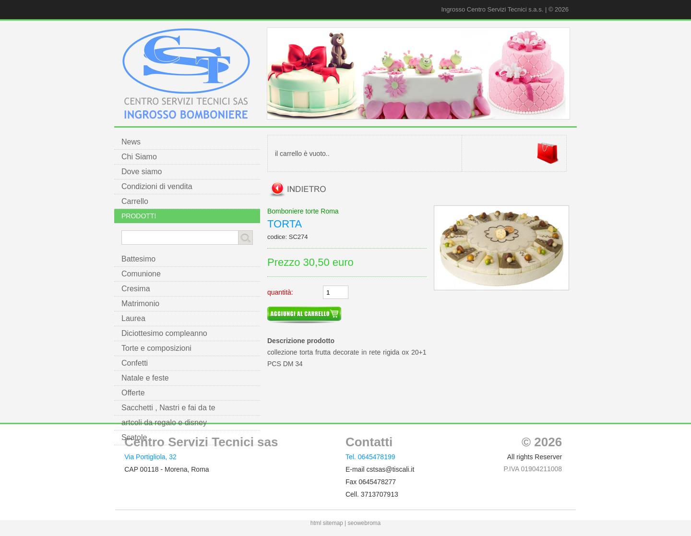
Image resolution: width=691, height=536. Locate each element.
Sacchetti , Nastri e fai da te (168, 408)
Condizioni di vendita (156, 186)
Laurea (133, 318)
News (131, 142)
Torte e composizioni (156, 348)
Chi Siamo (139, 157)
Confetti (134, 363)
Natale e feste (145, 378)
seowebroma (364, 523)
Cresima (135, 289)
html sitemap (326, 523)
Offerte (133, 393)
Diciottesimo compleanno (164, 333)
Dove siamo (141, 171)
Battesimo (138, 259)
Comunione (141, 274)
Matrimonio (140, 303)
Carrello (134, 201)
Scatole (134, 437)
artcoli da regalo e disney (164, 422)
